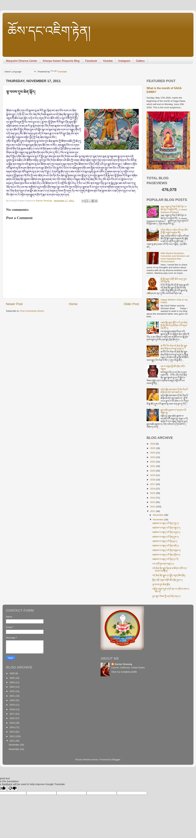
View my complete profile (124, 672)
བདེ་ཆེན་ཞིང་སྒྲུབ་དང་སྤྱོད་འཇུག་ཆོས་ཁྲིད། (168, 575)
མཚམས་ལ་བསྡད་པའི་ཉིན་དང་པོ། (165, 559)
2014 (153, 497)
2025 (153, 448)
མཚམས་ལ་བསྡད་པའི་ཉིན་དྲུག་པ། (165, 537)
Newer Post (14, 304)
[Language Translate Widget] (19, 71)
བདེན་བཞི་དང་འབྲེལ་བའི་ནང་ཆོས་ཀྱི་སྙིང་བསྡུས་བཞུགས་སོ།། (174, 231)
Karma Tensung (123, 664)
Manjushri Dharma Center (21, 60)
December (158, 515)
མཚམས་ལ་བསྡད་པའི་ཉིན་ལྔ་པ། (164, 541)
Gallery (140, 60)
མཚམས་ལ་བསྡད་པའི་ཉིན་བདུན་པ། (166, 532)
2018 (153, 479)
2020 (153, 470)
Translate (59, 71)
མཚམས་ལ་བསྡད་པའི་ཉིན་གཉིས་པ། (166, 555)
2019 (153, 475)
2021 (153, 466)
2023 (153, 457)
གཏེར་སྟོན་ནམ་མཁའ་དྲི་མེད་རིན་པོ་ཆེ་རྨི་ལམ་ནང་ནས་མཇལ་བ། (174, 391)
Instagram (124, 60)
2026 (153, 443)
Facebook (91, 60)
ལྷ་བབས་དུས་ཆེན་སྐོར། (161, 584)
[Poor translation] (12, 788)
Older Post (131, 304)
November (158, 519)
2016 (153, 488)
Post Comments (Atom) (32, 311)
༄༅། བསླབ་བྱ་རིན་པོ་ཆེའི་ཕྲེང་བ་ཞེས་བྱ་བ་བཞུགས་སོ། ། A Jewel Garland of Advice (174, 210)
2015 (153, 493)
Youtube (108, 60)
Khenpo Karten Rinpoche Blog (61, 60)
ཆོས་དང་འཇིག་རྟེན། (49, 31)
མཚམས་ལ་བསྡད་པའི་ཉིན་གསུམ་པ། (166, 550)
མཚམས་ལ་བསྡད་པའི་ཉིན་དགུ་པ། (165, 523)
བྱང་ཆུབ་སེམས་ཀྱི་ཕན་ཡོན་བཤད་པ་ (166, 596)
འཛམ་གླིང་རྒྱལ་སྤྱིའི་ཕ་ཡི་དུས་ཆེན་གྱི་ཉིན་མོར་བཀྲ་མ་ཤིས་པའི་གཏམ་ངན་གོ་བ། (174, 325)
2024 (153, 452)
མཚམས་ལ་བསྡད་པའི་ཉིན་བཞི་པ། (165, 546)
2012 (153, 506)
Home (73, 304)
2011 (153, 511)
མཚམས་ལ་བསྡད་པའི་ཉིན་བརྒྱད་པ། (166, 528)
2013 (153, 502)
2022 (153, 461)
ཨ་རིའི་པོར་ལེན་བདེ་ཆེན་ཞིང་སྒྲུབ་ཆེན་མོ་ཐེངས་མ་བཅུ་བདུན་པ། (174, 347)
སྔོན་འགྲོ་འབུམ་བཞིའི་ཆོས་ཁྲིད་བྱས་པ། (167, 580)
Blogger (116, 759)
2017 (153, 484)
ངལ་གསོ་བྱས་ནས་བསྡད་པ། (163, 564)
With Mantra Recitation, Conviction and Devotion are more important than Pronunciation (175, 257)
